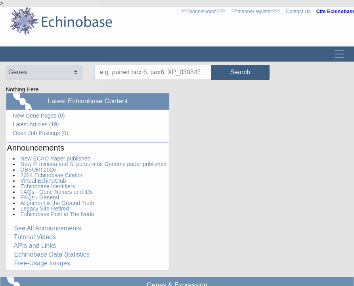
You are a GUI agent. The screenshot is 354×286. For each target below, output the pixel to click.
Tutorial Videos (31, 237)
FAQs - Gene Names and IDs (57, 192)
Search (213, 72)
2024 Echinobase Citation (52, 175)
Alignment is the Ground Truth (57, 203)
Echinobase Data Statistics (48, 254)
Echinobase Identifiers (48, 186)
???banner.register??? (255, 11)
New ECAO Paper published (56, 158)
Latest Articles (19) (36, 124)
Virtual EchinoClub (43, 181)
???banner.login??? (203, 11)
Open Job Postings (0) (40, 133)
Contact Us (298, 11)
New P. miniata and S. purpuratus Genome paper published (94, 164)
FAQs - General (40, 197)
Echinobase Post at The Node (57, 214)
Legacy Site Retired (45, 208)
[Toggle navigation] (339, 54)
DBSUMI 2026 (38, 169)
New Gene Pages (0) (39, 115)
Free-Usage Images (38, 263)
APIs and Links (31, 245)
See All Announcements (44, 228)
